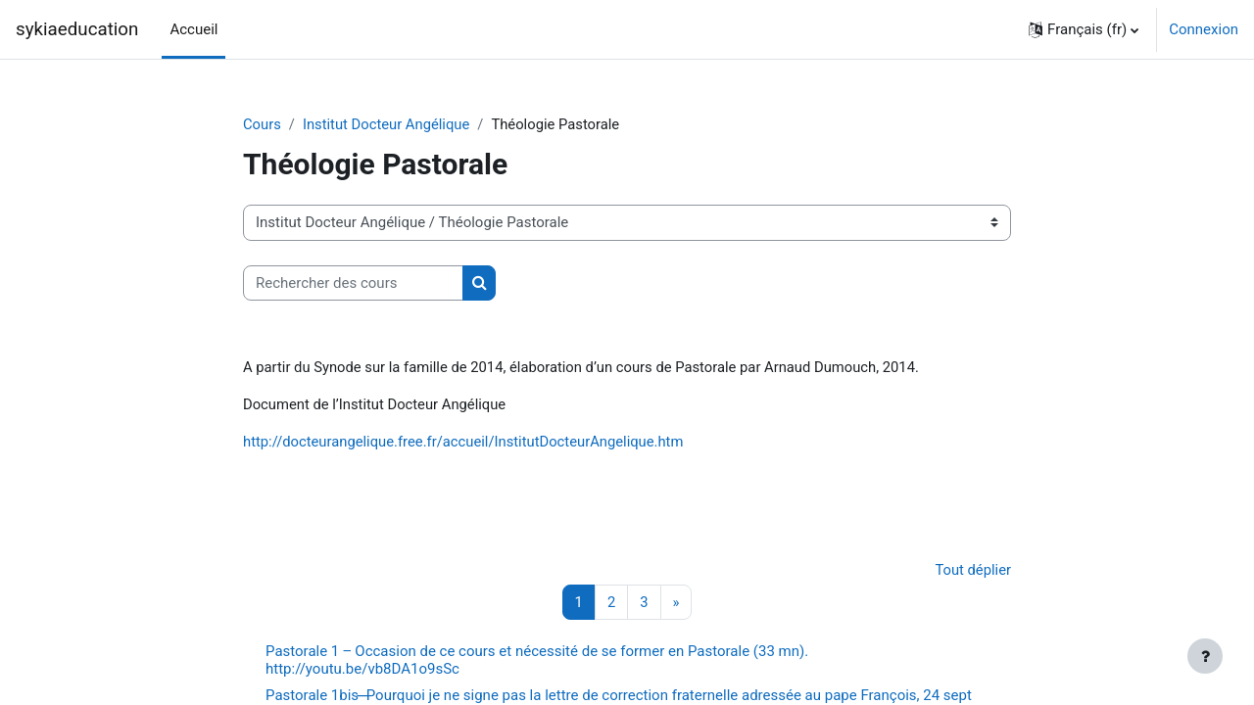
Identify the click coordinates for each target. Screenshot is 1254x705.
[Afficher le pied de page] (1205, 656)
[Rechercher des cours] (353, 283)
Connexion (1203, 29)
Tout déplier (972, 572)
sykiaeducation (77, 29)
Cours (262, 124)
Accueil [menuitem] (193, 29)
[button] (1083, 29)
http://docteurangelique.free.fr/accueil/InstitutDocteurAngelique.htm (467, 443)
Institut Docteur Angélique (388, 124)
